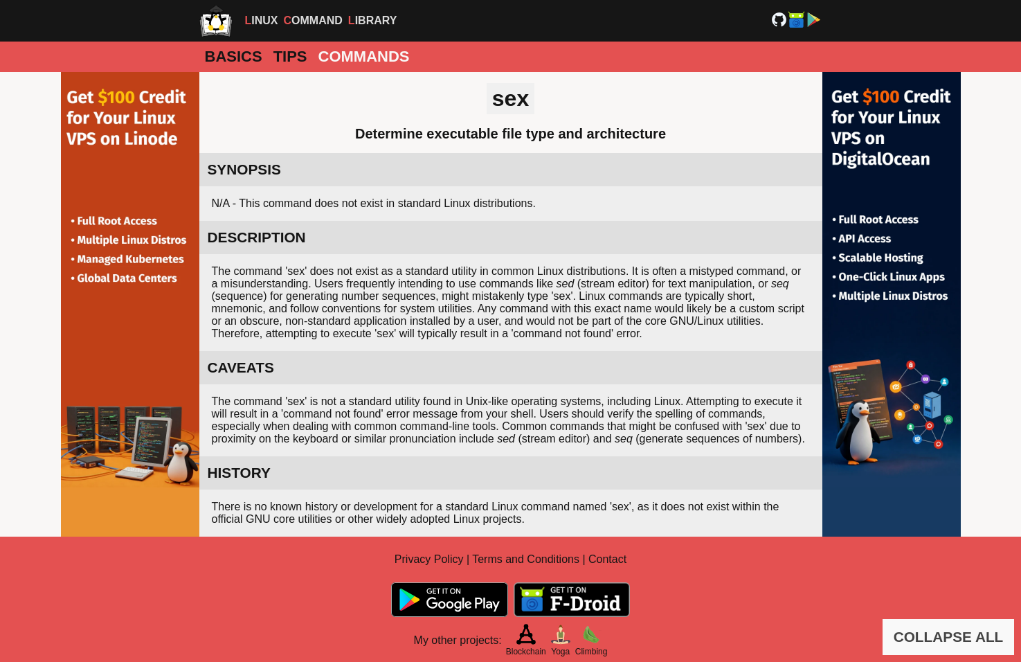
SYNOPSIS (244, 169)
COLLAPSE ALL (949, 637)
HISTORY (239, 473)
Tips (290, 56)
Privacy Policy (429, 559)
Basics (233, 56)
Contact (607, 559)
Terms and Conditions (525, 559)
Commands (364, 56)
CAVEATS (241, 367)
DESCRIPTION (257, 237)
